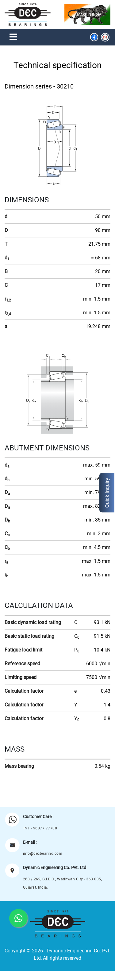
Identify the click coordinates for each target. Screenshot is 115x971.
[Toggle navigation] (13, 37)
